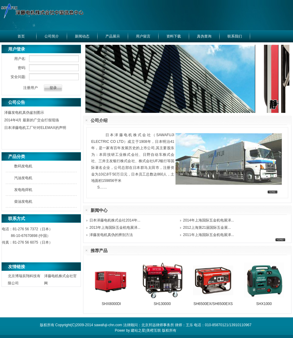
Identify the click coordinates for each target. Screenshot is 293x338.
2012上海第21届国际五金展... (207, 227)
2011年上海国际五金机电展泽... (208, 235)
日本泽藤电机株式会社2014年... (114, 220)
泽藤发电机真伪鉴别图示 (24, 112)
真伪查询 (204, 36)
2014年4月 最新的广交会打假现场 (31, 120)
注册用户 (30, 88)
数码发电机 (23, 166)
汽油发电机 (23, 178)
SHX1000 (264, 304)
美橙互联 (153, 330)
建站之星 (138, 330)
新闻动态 (82, 36)
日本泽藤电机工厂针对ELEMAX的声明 (35, 128)
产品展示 (112, 36)
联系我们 (234, 36)
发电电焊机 (23, 190)
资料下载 (173, 36)
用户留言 (143, 36)
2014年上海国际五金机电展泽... (208, 220)
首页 (21, 36)
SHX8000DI (111, 304)
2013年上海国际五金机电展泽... (114, 227)
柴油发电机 (23, 201)
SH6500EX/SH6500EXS (213, 304)
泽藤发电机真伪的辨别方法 (111, 235)
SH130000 (162, 304)
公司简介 (51, 36)
